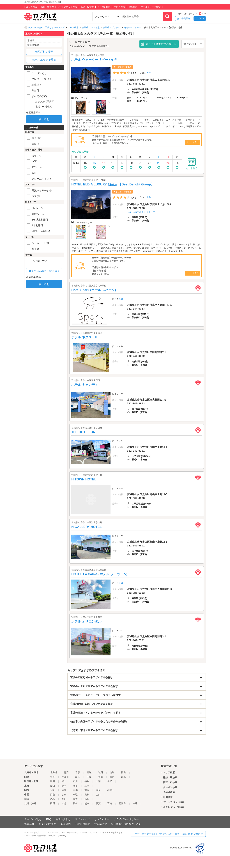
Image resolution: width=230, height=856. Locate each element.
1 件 (149, 197)
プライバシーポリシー (126, 819)
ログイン (199, 18)
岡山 (52, 794)
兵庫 (64, 790)
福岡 (52, 803)
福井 (86, 781)
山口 (98, 794)
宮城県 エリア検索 (91, 27)
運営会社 (29, 824)
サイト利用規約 (47, 824)
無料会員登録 (183, 18)
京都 (75, 790)
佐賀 (98, 803)
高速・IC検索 (87, 7)
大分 (64, 803)
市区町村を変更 (44, 51)
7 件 (149, 73)
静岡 (64, 785)
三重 (86, 785)
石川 (75, 781)
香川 (64, 799)
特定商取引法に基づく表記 (126, 824)
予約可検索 (119, 7)
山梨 (98, 781)
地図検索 (133, 7)
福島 (123, 772)
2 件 (121, 583)
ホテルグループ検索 (150, 7)
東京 (52, 777)
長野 (109, 781)
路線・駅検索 (47, 7)
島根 (86, 794)
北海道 (53, 772)
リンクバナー (101, 819)
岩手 (77, 772)
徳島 (52, 799)
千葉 (89, 777)
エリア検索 (31, 7)
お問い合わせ (63, 819)
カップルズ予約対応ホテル (161, 43)
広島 (64, 794)
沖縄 (135, 803)
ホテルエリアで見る (44, 59)
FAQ (48, 819)
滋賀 (86, 790)
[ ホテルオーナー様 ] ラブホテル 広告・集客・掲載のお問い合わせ (168, 833)
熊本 (86, 803)
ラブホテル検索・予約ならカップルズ (46, 27)
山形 (112, 772)
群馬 (123, 777)
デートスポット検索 (67, 7)
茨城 (100, 777)
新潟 (52, 781)
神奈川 (65, 777)
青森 (66, 772)
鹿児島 (122, 803)
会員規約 (66, 824)
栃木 (112, 777)
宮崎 (109, 803)
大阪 (52, 790)
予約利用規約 (82, 824)
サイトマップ (82, 819)
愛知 (52, 785)
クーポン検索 (103, 7)
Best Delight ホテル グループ (141, 212)
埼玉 (77, 777)
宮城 (89, 772)
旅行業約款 (100, 824)
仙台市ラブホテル (132, 27)
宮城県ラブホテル (111, 27)
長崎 (75, 803)
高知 (86, 799)
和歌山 (110, 790)
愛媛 (75, 799)
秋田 (100, 772)
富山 (64, 781)
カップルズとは (33, 819)
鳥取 (75, 794)
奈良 (98, 790)
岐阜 (75, 785)
